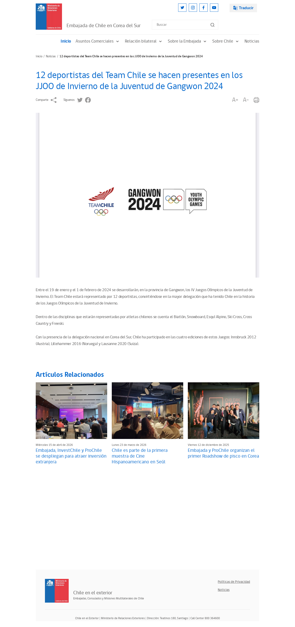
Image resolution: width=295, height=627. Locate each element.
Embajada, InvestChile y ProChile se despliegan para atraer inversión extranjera (71, 456)
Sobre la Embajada (188, 41)
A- (246, 100)
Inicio (66, 41)
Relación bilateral (144, 41)
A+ (235, 100)
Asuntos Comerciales (98, 41)
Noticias (252, 41)
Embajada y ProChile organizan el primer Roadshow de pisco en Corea (223, 453)
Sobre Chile (226, 41)
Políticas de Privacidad (234, 581)
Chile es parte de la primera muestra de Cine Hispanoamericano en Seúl (140, 456)
